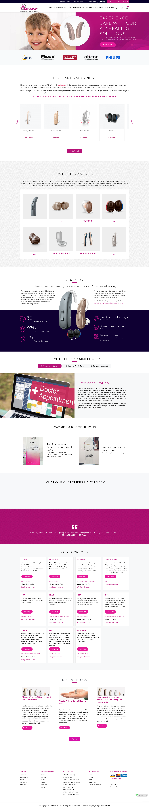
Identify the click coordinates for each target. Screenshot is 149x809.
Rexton (43, 787)
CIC (61, 222)
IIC (114, 222)
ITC (34, 254)
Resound (44, 784)
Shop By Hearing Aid (76, 7)
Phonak (43, 777)
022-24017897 (110, 616)
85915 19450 (25, 581)
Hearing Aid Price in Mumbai (71, 794)
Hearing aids (61, 85)
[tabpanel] (74, 395)
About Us (23, 774)
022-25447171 (26, 654)
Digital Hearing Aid (68, 789)
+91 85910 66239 (82, 616)
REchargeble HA (87, 254)
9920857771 (35, 654)
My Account (117, 8)
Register (91, 777)
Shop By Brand (61, 7)
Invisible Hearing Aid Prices (70, 792)
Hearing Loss (91, 7)
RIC (114, 254)
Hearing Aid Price (68, 787)
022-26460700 (54, 616)
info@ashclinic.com (28, 587)
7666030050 (92, 581)
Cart (90, 779)
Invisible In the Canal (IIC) (70, 784)
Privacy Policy (114, 782)
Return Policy (114, 787)
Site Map (23, 784)
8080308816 (119, 616)
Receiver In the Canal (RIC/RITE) (72, 779)
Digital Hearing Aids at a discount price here (108, 303)
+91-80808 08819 (78, 1)
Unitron (43, 782)
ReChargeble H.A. (61, 254)
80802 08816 (53, 581)
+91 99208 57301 (82, 654)
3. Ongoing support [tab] (99, 366)
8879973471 (109, 581)
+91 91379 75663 (54, 654)
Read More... (27, 728)
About (51, 7)
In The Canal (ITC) (68, 777)
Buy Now (107, 45)
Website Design (88, 806)
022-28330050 (82, 581)
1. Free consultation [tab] (49, 366)
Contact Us (109, 7)
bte (35, 222)
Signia (43, 774)
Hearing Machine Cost (69, 797)
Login (91, 774)
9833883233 (64, 616)
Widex (43, 779)
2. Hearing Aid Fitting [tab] (75, 366)
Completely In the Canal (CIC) (71, 782)
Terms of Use (114, 784)
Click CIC (87, 221)
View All (74, 151)
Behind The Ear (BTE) (69, 774)
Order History (93, 782)
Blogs (101, 7)
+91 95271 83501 (26, 616)
